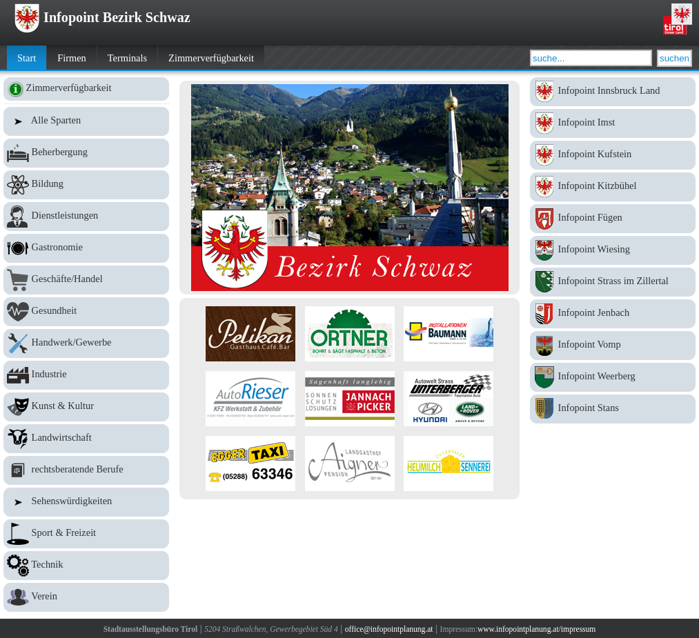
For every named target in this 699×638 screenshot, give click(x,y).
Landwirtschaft (86, 438)
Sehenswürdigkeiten (86, 502)
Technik (86, 565)
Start (26, 57)
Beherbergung (86, 153)
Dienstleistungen (86, 216)
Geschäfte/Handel (86, 280)
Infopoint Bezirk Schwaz (102, 17)
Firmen (71, 57)
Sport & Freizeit (86, 533)
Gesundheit (86, 311)
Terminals (127, 57)
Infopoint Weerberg (613, 377)
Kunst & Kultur (86, 406)
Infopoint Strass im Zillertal (613, 282)
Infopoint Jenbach (613, 313)
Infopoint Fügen (613, 218)
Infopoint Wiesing (613, 250)
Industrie (86, 375)
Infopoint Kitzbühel (613, 186)
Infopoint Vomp (613, 345)
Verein (86, 597)
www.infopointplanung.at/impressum (536, 629)
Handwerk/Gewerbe (86, 343)
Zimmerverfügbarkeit (211, 57)
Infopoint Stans (613, 409)
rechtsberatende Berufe (86, 470)
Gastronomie (86, 248)
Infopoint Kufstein (613, 155)
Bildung (86, 184)
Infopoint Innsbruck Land (613, 91)
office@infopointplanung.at (389, 629)
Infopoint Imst (613, 123)
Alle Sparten (86, 121)
